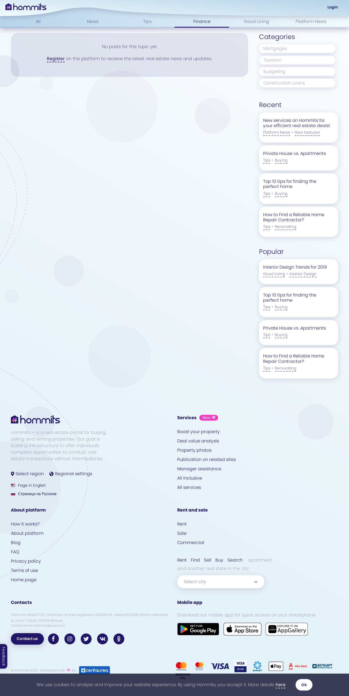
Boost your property (198, 431)
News (92, 21)
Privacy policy (26, 561)
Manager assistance (199, 469)
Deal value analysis (198, 441)
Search (235, 560)
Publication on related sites (206, 459)
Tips (147, 21)
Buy (219, 560)
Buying (281, 160)
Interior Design (303, 274)
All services (189, 487)
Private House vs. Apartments (294, 153)
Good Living (256, 21)
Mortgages (275, 48)
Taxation (272, 60)
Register (56, 58)
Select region (27, 474)
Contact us (27, 638)
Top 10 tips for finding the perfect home (289, 184)
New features (307, 132)
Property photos (194, 450)
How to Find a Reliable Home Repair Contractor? (293, 217)
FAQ (15, 552)
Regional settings (70, 474)
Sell (207, 560)
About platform (27, 533)
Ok (304, 685)
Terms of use (24, 570)
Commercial (190, 542)
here (280, 685)
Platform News (311, 21)
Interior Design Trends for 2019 (295, 267)
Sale (181, 533)
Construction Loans (284, 83)
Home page (24, 580)
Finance (201, 21)
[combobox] (220, 581)
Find (195, 560)
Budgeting (274, 71)
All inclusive (189, 478)
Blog (15, 542)
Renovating (285, 226)
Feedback (4, 656)
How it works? (25, 524)
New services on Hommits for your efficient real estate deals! (296, 123)
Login (332, 7)
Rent (182, 524)
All (38, 21)
